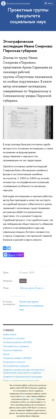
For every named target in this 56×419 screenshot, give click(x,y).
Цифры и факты (9, 334)
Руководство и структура (13, 338)
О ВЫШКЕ (8, 330)
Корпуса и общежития (12, 350)
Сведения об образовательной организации (22, 376)
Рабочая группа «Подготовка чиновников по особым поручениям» (33, 288)
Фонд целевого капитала (14, 362)
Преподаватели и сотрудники (16, 346)
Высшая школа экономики (18, 3)
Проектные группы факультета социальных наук (28, 15)
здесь (23, 396)
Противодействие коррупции (16, 366)
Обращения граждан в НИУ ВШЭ (17, 358)
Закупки (6, 354)
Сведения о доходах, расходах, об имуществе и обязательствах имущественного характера (24, 371)
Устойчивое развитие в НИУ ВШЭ (17, 342)
